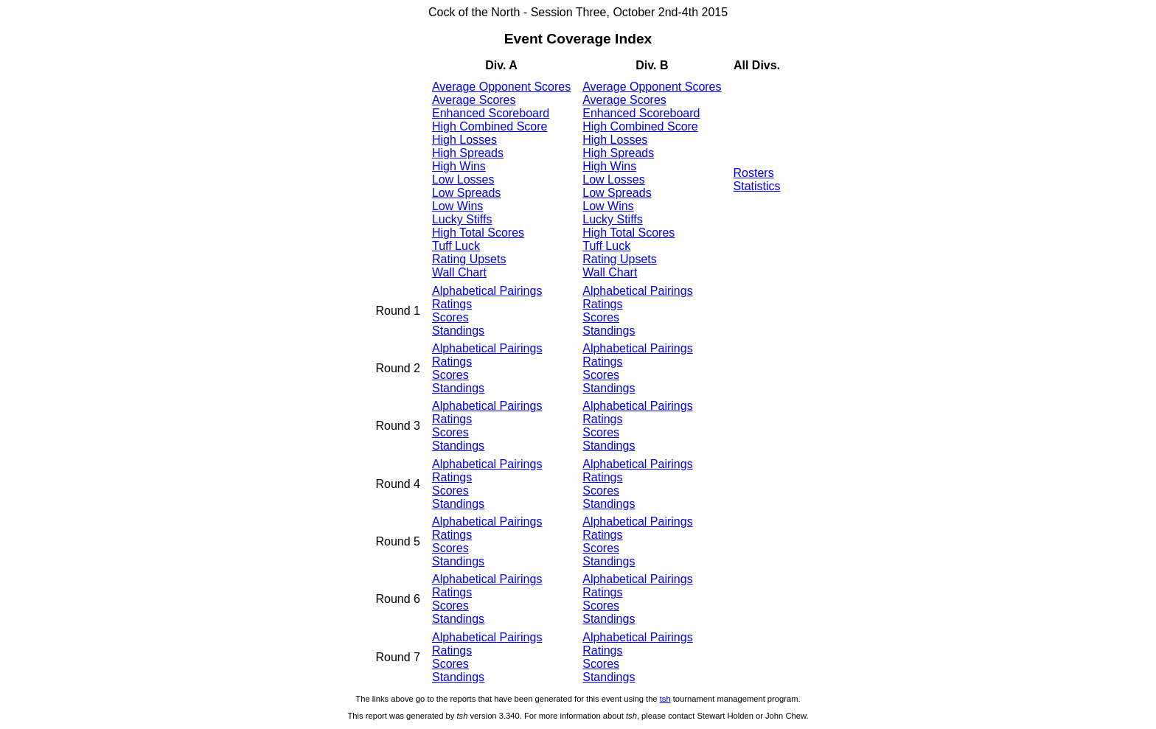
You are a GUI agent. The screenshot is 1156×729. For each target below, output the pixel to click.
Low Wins (457, 206)
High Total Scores (478, 232)
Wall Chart (459, 272)
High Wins (459, 166)
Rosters (754, 173)
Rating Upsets (469, 259)
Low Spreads (466, 192)
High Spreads (468, 153)
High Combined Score (490, 126)
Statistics (757, 186)
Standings (458, 330)
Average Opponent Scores (501, 86)
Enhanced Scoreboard (490, 113)
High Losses (464, 139)
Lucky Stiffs (462, 219)
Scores (450, 317)
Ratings (452, 304)
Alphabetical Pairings (487, 291)
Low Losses (463, 179)
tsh (665, 698)
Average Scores (474, 100)
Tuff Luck (456, 246)
